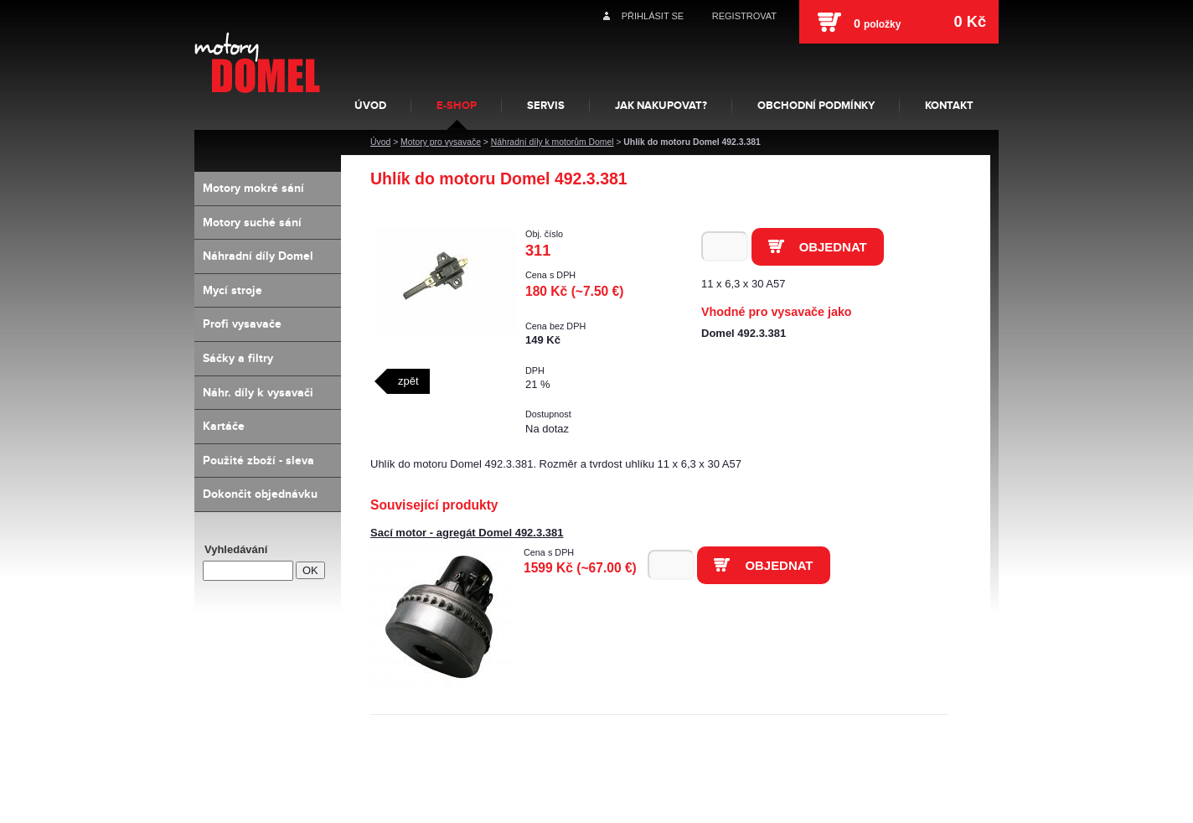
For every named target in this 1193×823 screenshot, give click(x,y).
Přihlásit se (653, 16)
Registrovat (744, 16)
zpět (408, 381)
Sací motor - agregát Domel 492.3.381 (466, 532)
